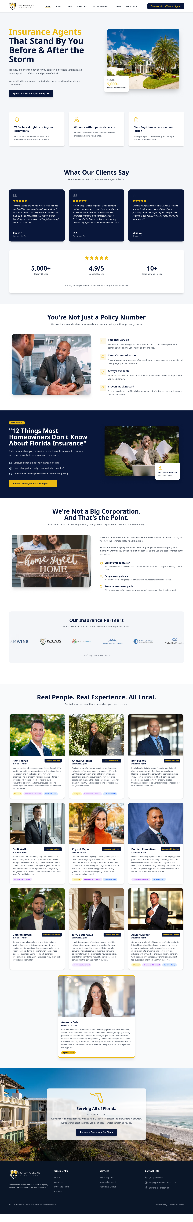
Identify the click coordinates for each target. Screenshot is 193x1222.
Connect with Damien (170, 849)
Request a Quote (108, 1186)
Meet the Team (61, 1186)
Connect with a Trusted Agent (166, 6)
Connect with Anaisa (111, 761)
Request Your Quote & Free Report (33, 483)
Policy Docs (82, 6)
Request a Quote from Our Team (96, 1132)
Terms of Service (177, 1204)
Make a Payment (100, 6)
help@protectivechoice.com (160, 1182)
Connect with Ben (172, 761)
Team (69, 6)
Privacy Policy (161, 1204)
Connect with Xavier (171, 935)
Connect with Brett (52, 849)
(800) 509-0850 (154, 1177)
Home (47, 6)
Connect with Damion (51, 935)
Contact (117, 6)
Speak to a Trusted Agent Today (31, 93)
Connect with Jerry (112, 935)
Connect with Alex (53, 761)
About (58, 6)
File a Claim (131, 6)
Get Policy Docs (107, 1177)
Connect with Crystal (111, 849)
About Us (58, 1182)
